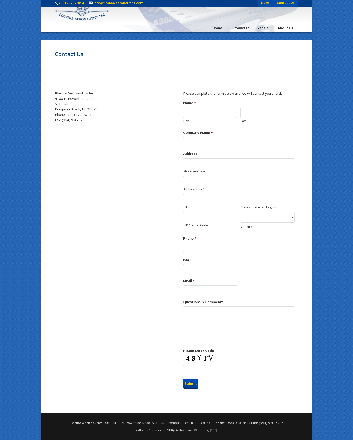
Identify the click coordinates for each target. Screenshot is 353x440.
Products (239, 28)
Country (246, 227)
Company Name (198, 132)
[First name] (210, 113)
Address (191, 154)
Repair (262, 28)
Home (217, 28)
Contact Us (285, 2)
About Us (285, 28)
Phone (189, 238)
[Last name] (267, 113)
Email (189, 281)
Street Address (194, 171)
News (265, 2)
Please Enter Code (198, 350)
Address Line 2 (194, 189)
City (186, 207)
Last (244, 121)
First (186, 121)
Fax (186, 259)
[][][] (213, 430)
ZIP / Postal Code (195, 225)
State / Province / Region (258, 207)
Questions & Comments (203, 302)
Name (189, 103)
